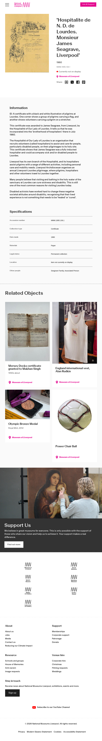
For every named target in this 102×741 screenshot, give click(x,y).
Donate (55, 642)
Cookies (57, 732)
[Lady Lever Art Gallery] (28, 603)
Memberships (58, 631)
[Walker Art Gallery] (28, 591)
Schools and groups (14, 661)
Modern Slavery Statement (39, 732)
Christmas (57, 664)
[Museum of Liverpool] (28, 566)
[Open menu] (7, 5)
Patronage (57, 639)
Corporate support (60, 635)
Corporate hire (59, 661)
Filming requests (60, 668)
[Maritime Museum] (74, 578)
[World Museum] (74, 566)
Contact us (10, 642)
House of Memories (14, 664)
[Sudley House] (74, 591)
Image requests (12, 671)
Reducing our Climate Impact (18, 646)
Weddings (56, 671)
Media (8, 639)
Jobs (7, 635)
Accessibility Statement (74, 732)
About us (9, 631)
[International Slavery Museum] (28, 578)
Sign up (12, 693)
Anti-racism (10, 668)
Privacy (21, 732)
